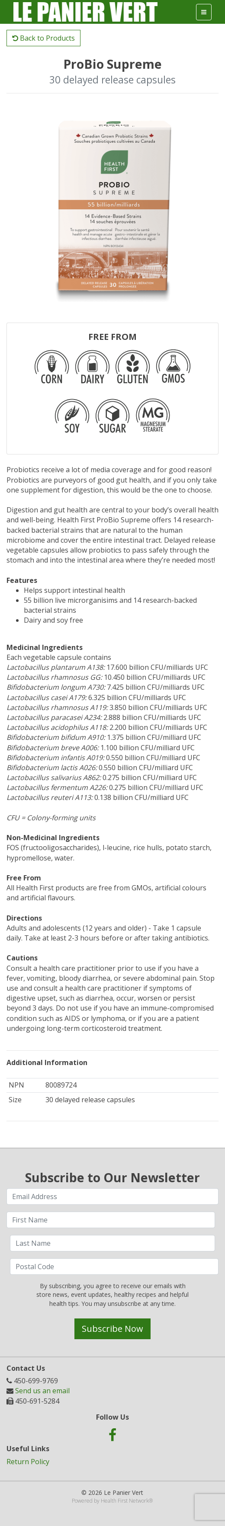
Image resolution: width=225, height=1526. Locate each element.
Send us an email (42, 1390)
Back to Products (43, 38)
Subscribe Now (112, 1328)
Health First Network (125, 1500)
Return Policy (27, 1461)
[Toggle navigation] (204, 12)
